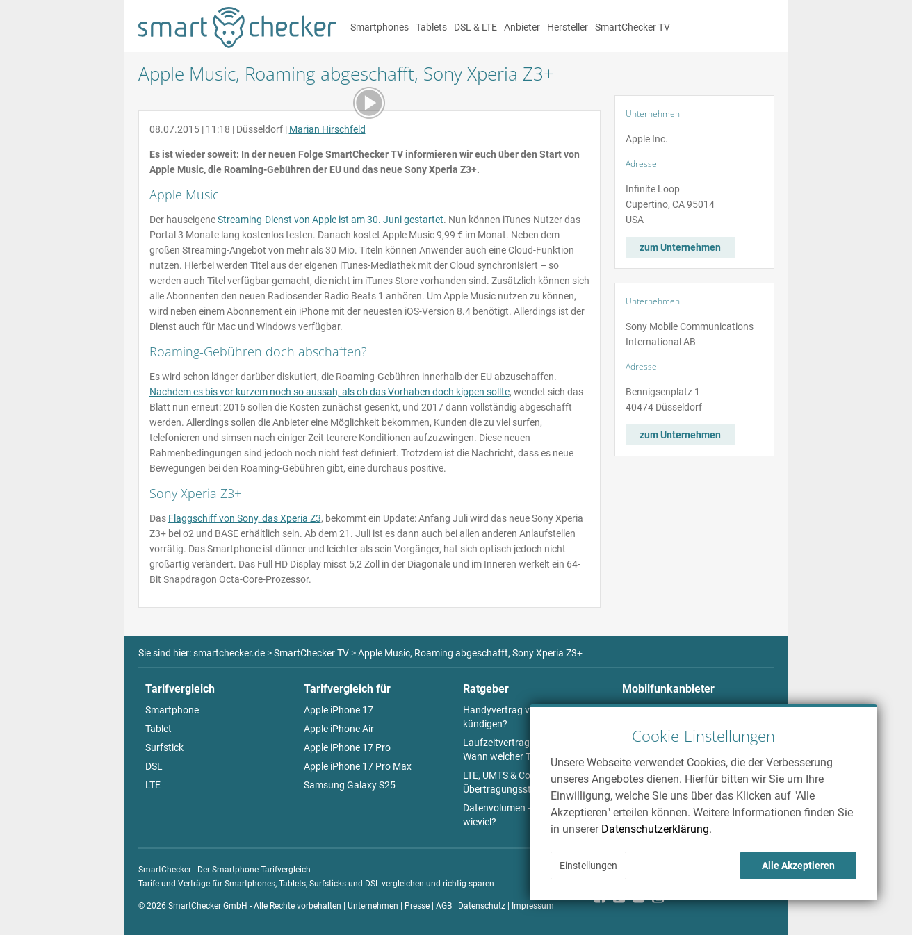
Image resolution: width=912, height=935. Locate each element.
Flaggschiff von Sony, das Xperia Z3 (244, 518)
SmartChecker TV (632, 27)
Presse (417, 906)
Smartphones (379, 27)
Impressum (533, 906)
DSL (154, 766)
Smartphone (172, 709)
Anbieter (522, 27)
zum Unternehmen (680, 247)
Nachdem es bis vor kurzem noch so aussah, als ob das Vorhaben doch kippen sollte (329, 391)
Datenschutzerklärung (655, 829)
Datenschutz (481, 906)
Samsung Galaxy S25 (350, 785)
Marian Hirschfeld (327, 129)
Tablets (431, 27)
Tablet (158, 728)
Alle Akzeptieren (798, 865)
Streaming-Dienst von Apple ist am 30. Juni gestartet (330, 219)
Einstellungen (588, 865)
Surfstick (164, 747)
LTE (153, 785)
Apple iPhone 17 (338, 709)
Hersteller (567, 27)
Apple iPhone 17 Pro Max (358, 766)
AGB (444, 906)
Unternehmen (373, 906)
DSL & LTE (475, 27)
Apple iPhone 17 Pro (347, 747)
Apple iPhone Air (339, 728)
